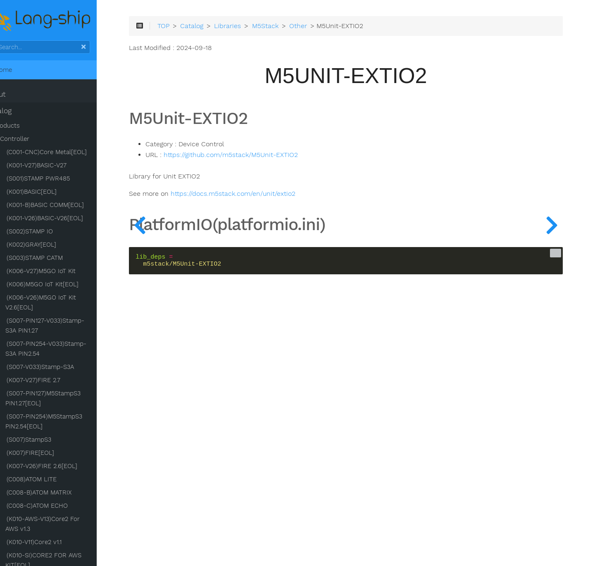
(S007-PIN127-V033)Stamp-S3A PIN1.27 (71, 327)
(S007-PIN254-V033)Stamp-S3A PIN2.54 (66, 350)
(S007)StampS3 (50, 441)
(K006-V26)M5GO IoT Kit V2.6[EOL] (61, 304)
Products (27, 127)
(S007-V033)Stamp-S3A (61, 368)
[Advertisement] (359, 455)
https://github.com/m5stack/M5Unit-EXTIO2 (265, 158)
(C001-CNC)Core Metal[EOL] (68, 153)
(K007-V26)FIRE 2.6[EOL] (63, 467)
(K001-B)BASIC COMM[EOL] (66, 206)
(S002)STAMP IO (51, 233)
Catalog (20, 112)
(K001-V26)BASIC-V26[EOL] (66, 220)
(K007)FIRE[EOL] (51, 454)
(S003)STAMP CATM (56, 259)
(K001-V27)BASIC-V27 (58, 167)
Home (20, 71)
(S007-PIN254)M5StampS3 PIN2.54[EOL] (64, 423)
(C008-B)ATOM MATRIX (60, 494)
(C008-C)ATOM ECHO (58, 507)
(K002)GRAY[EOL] (52, 246)
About (17, 96)
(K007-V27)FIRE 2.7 (54, 381)
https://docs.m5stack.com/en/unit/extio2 (267, 198)
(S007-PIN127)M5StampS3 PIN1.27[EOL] (64, 400)
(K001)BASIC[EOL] (53, 193)
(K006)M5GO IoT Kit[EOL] (64, 286)
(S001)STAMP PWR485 (59, 180)
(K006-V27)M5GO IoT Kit (62, 272)
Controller (35, 140)
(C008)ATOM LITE (53, 481)
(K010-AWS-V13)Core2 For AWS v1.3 (71, 525)
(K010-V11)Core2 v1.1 (55, 543)
